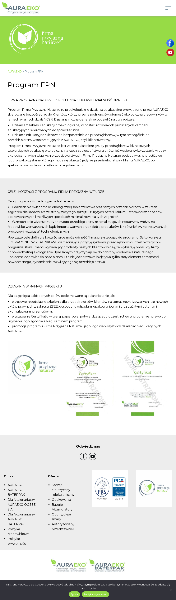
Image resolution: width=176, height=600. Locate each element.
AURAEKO (15, 71)
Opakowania (61, 499)
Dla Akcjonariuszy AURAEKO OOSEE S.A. (22, 504)
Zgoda (74, 594)
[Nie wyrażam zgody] (171, 590)
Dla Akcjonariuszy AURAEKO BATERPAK (21, 519)
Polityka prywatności (95, 594)
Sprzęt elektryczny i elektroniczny (63, 490)
